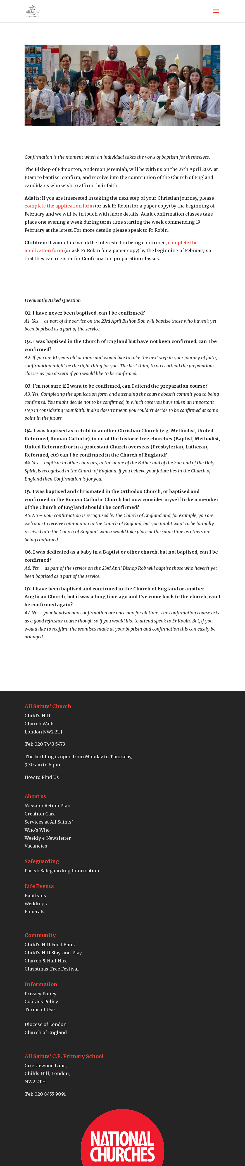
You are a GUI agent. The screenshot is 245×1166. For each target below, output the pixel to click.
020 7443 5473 (49, 744)
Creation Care (40, 814)
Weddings (36, 903)
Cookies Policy (41, 1001)
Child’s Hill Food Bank (50, 944)
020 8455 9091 (50, 1094)
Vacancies (36, 846)
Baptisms (35, 895)
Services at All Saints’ (49, 822)
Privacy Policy (40, 993)
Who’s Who (37, 830)
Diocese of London (45, 1024)
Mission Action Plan (47, 805)
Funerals (35, 911)
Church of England (46, 1032)
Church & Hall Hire (46, 961)
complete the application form (59, 206)
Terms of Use (40, 1009)
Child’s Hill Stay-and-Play (53, 952)
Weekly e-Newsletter (48, 838)
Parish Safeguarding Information (62, 870)
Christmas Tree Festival (52, 969)
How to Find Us (42, 777)
